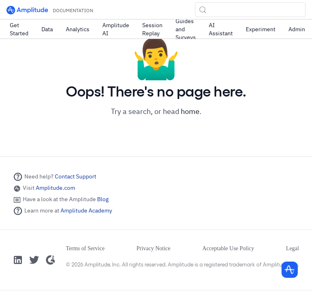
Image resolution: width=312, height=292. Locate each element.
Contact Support (75, 176)
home (190, 111)
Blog (102, 199)
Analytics (77, 29)
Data (47, 29)
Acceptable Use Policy (228, 248)
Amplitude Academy (86, 210)
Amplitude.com (55, 187)
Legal (292, 248)
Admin (296, 29)
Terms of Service (85, 248)
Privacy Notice (153, 248)
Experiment (260, 29)
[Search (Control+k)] (250, 9)
